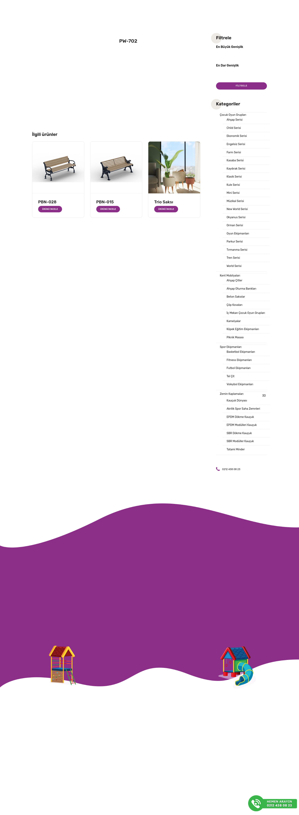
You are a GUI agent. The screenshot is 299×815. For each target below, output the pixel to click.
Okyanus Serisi (237, 221)
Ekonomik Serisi (237, 137)
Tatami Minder (236, 462)
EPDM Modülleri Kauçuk (242, 436)
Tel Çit (231, 386)
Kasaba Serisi (236, 162)
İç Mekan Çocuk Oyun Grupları (247, 320)
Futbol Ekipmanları (239, 378)
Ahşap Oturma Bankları (242, 295)
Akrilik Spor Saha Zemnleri (244, 420)
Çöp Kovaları (235, 312)
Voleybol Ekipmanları (241, 394)
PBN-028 (47, 201)
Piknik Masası (236, 346)
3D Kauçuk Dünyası (246, 408)
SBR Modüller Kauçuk (241, 453)
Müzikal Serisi (236, 204)
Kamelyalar (234, 329)
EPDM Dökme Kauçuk (241, 428)
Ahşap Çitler (235, 287)
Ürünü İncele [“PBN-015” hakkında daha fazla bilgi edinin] (108, 209)
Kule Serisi (234, 187)
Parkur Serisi (235, 246)
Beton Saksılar (236, 304)
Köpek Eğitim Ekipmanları (244, 337)
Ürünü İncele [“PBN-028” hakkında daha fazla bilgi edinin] (50, 209)
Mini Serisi (233, 196)
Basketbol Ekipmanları (242, 361)
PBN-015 (105, 201)
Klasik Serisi (235, 179)
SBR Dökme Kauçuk (240, 445)
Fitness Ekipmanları (240, 369)
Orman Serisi (235, 230)
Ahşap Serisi (235, 120)
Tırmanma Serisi (238, 255)
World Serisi (234, 272)
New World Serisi (238, 213)
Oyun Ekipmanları (238, 238)
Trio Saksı (163, 201)
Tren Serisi (234, 263)
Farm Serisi (234, 154)
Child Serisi (234, 129)
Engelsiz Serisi (236, 145)
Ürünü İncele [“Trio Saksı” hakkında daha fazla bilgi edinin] (166, 209)
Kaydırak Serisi (236, 171)
